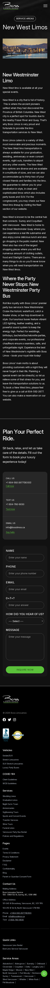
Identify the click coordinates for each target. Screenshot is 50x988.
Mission (19, 970)
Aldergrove (20, 964)
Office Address (9, 900)
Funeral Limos (8, 828)
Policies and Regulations (13, 836)
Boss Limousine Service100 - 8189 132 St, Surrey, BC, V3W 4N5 (20, 893)
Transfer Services (10, 820)
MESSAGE (12, 630)
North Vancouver (10, 973)
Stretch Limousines (11, 759)
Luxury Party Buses (11, 767)
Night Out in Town (10, 804)
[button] (45, 5)
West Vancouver (10, 979)
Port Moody (25, 973)
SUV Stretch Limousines (13, 764)
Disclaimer (7, 860)
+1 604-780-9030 (16, 920)
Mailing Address (9, 889)
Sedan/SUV (8, 755)
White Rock (34, 979)
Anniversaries (8, 808)
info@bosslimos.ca (17, 916)
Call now (10, 486)
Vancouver (29, 976)
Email (10, 582)
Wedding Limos (9, 796)
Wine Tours (8, 824)
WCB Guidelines (10, 783)
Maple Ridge (8, 970)
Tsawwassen (16, 976)
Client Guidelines (10, 779)
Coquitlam (19, 967)
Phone (11, 566)
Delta (27, 967)
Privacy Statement (10, 857)
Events (5, 849)
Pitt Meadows (8, 982)
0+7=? (10, 598)
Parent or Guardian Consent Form (17, 876)
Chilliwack (41, 964)
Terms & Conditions (11, 853)
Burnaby (30, 964)
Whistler (22, 979)
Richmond (36, 973)
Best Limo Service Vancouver (15, 949)
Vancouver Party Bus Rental (15, 832)
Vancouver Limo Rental (12, 945)
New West (29, 970)
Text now (10, 509)
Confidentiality (9, 869)
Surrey (5, 976)
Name (10, 550)
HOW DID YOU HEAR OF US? (25, 614)
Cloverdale (7, 967)
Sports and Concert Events (14, 816)
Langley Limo (37, 967)
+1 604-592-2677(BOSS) (21, 913)
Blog (5, 873)
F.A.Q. (5, 865)
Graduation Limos (10, 800)
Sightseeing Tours (10, 812)
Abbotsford (8, 964)
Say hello (10, 532)
